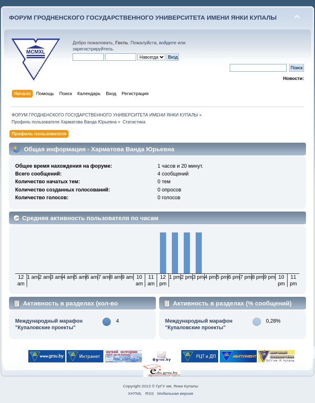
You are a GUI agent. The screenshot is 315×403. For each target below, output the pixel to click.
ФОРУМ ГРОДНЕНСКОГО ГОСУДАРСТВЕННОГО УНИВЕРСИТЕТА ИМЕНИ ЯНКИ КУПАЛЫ (143, 17)
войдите (167, 42)
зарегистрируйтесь (93, 48)
